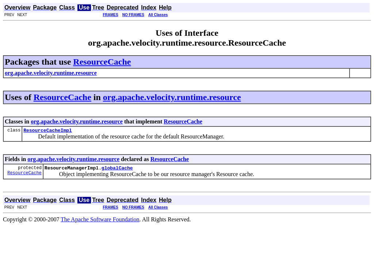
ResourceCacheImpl (47, 131)
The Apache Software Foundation (100, 221)
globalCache (117, 170)
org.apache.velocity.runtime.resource (172, 97)
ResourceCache (102, 61)
